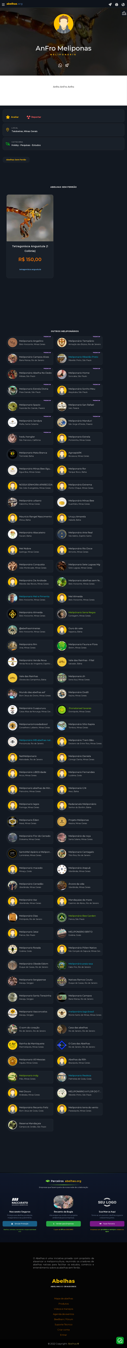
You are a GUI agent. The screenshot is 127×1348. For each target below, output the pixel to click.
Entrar (63, 1335)
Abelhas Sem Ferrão (16, 160)
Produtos (64, 1304)
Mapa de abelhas (63, 1298)
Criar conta (63, 1330)
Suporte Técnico (63, 1324)
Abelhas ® (73, 1344)
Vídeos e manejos (63, 1309)
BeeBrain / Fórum (63, 1319)
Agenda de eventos (63, 1314)
